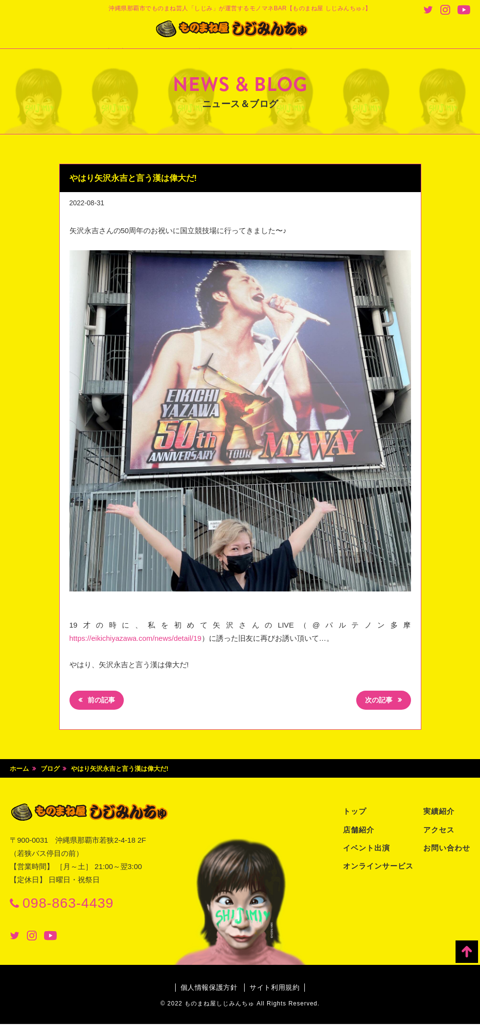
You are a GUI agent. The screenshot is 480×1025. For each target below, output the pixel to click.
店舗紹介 (358, 831)
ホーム (19, 769)
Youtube (463, 10)
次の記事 (377, 701)
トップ (354, 812)
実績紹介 (439, 812)
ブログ (50, 769)
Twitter (428, 10)
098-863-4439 (68, 904)
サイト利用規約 (275, 988)
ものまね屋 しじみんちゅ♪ (240, 30)
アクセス (439, 831)
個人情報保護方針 (208, 988)
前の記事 (102, 701)
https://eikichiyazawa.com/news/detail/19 (135, 638)
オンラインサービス (378, 867)
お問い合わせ (446, 849)
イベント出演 (366, 849)
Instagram (445, 10)
